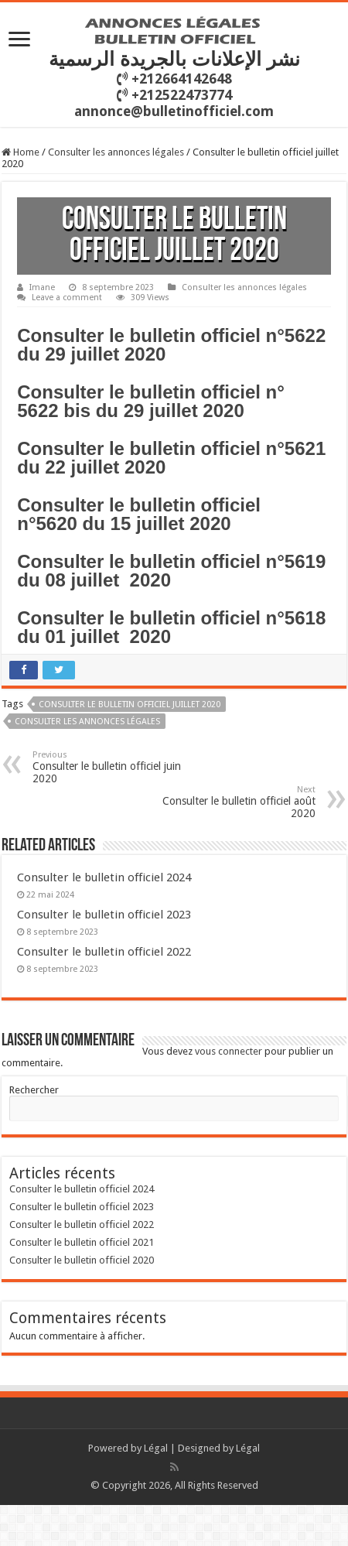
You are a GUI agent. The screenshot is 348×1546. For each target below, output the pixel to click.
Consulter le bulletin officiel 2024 (104, 877)
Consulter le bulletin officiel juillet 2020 (129, 704)
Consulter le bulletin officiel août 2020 (236, 802)
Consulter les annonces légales (116, 152)
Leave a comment (67, 297)
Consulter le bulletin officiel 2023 (104, 915)
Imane (42, 287)
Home (20, 152)
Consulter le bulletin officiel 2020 (81, 1260)
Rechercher (34, 1090)
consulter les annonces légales (87, 722)
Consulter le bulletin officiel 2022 (104, 952)
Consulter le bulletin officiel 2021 (81, 1242)
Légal (156, 1448)
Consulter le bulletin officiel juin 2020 (111, 767)
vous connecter (228, 1051)
